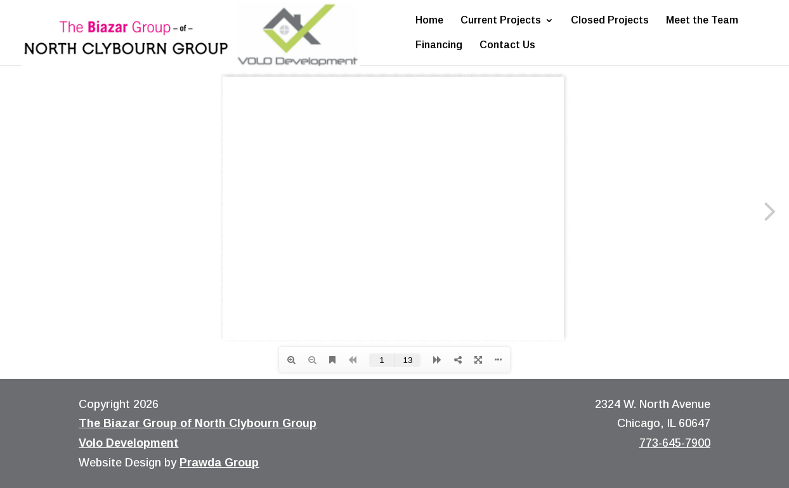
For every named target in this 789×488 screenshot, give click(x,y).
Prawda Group (219, 462)
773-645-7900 (674, 443)
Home (429, 20)
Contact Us (507, 45)
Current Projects (500, 20)
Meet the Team (702, 20)
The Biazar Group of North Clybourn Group (197, 423)
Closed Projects (610, 20)
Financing (438, 45)
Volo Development (128, 443)
